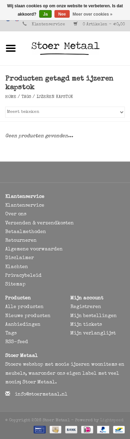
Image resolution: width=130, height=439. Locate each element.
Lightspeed (111, 421)
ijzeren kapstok (54, 97)
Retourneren (21, 240)
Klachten (16, 267)
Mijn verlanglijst (93, 333)
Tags (26, 97)
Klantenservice (48, 25)
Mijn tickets (86, 324)
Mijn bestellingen (93, 316)
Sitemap (15, 284)
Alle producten (24, 307)
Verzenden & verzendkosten (39, 223)
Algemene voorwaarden (34, 249)
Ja (45, 14)
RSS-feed (16, 342)
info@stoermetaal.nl (41, 394)
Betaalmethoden (25, 232)
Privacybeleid (23, 275)
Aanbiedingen (23, 324)
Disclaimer (19, 258)
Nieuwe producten (28, 316)
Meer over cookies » (92, 14)
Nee (62, 14)
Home (10, 97)
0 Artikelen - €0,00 (99, 25)
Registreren (85, 307)
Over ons (15, 214)
